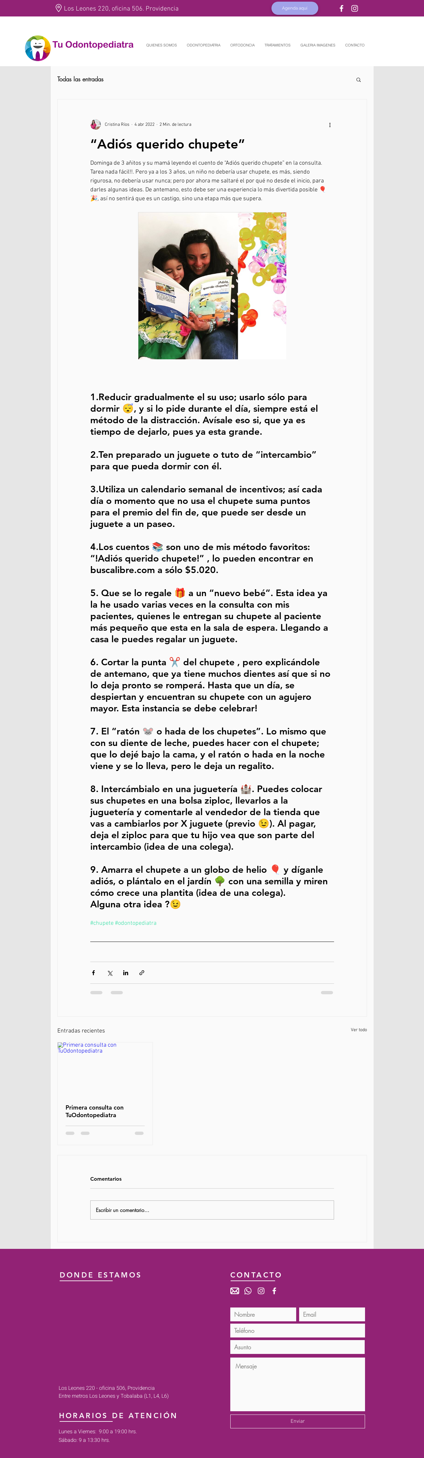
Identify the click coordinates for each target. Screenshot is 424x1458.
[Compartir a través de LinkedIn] (126, 973)
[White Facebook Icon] (341, 8)
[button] (358, 79)
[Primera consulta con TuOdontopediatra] (105, 1069)
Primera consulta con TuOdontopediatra (95, 1111)
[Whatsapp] (247, 1290)
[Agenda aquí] (294, 8)
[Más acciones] (330, 124)
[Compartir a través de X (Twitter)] (109, 973)
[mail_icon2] (234, 1290)
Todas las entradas (80, 79)
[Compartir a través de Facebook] (93, 973)
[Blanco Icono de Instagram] (354, 8)
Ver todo (359, 1030)
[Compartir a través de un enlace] (142, 973)
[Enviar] (297, 1421)
